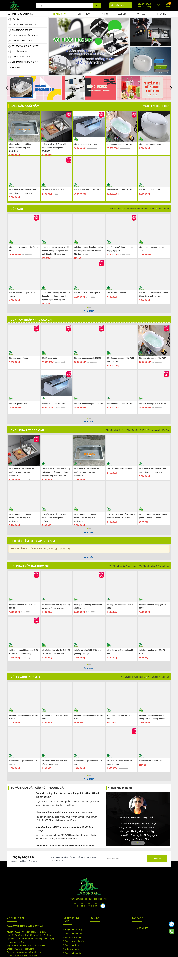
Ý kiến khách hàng (120, 787)
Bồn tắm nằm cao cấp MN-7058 (87, 190)
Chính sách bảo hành (72, 916)
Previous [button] (7, 88)
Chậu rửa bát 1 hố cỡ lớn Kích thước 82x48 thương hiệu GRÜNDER (21, 147)
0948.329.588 (21, 938)
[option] (89, 46)
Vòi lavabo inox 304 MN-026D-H (152, 761)
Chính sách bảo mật (72, 936)
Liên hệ (161, 14)
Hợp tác (142, 14)
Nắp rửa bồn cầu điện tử (117, 293)
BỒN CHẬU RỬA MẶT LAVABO (24, 25)
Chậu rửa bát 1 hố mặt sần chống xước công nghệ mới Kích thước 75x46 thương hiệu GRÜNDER (56, 472)
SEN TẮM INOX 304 (19, 51)
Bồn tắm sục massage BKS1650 (87, 358)
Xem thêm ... (17, 67)
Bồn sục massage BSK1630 (85, 144)
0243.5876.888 (24, 928)
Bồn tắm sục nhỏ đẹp (51, 358)
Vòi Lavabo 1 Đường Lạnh (133, 677)
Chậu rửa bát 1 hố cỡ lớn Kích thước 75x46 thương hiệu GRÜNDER (21, 517)
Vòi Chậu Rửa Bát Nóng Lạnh (122, 566)
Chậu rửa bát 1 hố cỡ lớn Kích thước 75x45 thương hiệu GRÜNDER (86, 517)
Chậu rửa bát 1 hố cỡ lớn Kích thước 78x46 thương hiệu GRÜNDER (54, 517)
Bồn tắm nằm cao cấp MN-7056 (120, 190)
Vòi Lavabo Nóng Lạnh (158, 677)
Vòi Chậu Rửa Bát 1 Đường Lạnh (154, 566)
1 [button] (87, 72)
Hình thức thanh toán (72, 920)
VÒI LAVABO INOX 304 (21, 57)
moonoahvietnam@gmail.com (27, 935)
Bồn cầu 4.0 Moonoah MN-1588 (152, 144)
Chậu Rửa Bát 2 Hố (135, 430)
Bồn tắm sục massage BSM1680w (88, 404)
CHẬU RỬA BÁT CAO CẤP (22, 30)
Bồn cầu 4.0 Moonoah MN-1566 (152, 190)
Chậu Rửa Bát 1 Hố (114, 430)
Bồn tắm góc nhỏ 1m (18, 404)
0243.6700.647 (40, 928)
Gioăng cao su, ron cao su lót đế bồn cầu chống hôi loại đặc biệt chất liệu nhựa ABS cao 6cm (55, 250)
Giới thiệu (84, 14)
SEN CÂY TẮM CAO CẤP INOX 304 (25, 46)
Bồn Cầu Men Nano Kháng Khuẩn (139, 209)
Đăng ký (157, 859)
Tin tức (104, 14)
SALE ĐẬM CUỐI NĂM (25, 106)
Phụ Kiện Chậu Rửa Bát (158, 430)
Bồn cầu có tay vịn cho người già (88, 293)
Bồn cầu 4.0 (115, 209)
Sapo (122, 954)
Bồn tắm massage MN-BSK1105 (152, 404)
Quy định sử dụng (71, 932)
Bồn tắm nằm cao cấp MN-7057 (120, 144)
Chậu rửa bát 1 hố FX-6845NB (119, 469)
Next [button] (171, 88)
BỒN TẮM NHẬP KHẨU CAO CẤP (25, 62)
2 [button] (89, 72)
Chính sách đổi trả (71, 928)
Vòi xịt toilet (163, 209)
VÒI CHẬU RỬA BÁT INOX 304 (24, 41)
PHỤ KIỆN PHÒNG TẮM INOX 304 (25, 35)
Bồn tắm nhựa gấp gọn (18, 358)
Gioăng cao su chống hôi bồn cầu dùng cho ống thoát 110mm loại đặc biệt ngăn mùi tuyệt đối (56, 296)
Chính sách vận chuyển (73, 924)
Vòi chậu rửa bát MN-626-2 (53, 190)
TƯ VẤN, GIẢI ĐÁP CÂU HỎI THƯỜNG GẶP (38, 787)
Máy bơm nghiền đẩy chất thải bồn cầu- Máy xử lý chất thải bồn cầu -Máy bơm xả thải (88, 250)
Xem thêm (89, 311)
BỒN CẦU (15, 19)
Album (122, 14)
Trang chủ (60, 14)
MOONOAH (142, 910)
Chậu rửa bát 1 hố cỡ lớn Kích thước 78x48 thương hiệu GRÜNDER (54, 147)
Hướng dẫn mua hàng (72, 912)
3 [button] (140, 842)
